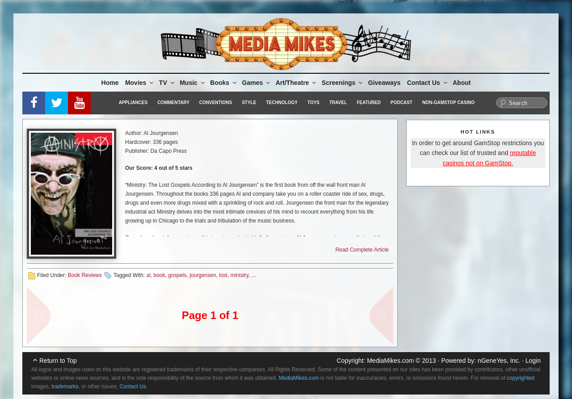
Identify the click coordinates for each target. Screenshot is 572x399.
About (462, 82)
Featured (369, 102)
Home (110, 82)
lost (223, 275)
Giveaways (384, 82)
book (159, 275)
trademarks (64, 386)
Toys (313, 102)
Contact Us (428, 82)
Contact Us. (133, 386)
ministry (239, 275)
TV (167, 82)
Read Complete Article (362, 250)
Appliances (133, 102)
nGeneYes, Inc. (499, 360)
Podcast (401, 102)
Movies (140, 82)
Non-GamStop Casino (448, 102)
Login (533, 360)
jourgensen (202, 275)
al (148, 275)
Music (193, 82)
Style (249, 102)
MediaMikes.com (390, 360)
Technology (282, 102)
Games (257, 82)
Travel (338, 102)
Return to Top (58, 360)
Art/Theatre (297, 82)
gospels (177, 275)
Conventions (215, 102)
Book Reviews (85, 275)
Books (224, 82)
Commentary (173, 102)
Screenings (343, 82)
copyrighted (520, 378)
